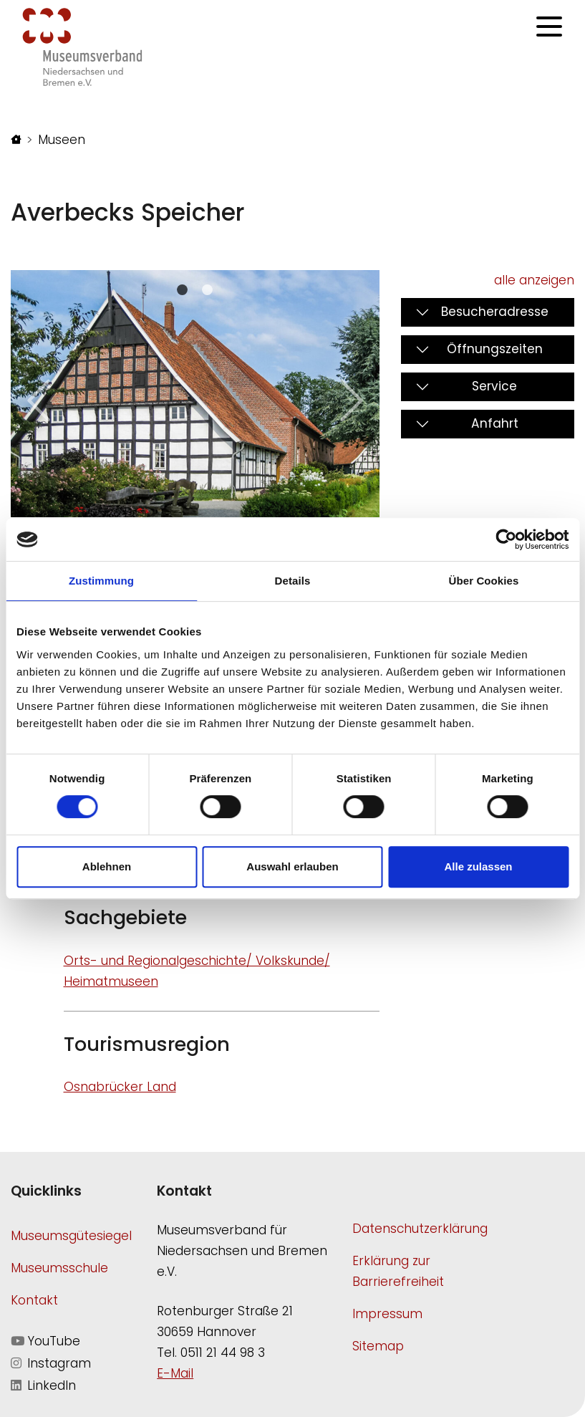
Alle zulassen (478, 866)
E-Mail (175, 1373)
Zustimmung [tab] (101, 581)
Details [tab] (293, 581)
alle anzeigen (534, 280)
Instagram (51, 1363)
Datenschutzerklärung (420, 1228)
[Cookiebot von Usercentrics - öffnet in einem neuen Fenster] (506, 539)
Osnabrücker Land (120, 1086)
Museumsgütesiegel (71, 1235)
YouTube (45, 1341)
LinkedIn (43, 1385)
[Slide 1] (207, 289)
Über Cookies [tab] (484, 581)
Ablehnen (106, 866)
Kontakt (34, 1300)
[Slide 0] (182, 289)
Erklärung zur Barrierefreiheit (398, 1271)
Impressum (387, 1313)
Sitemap (378, 1346)
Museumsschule (59, 1268)
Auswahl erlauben (292, 866)
